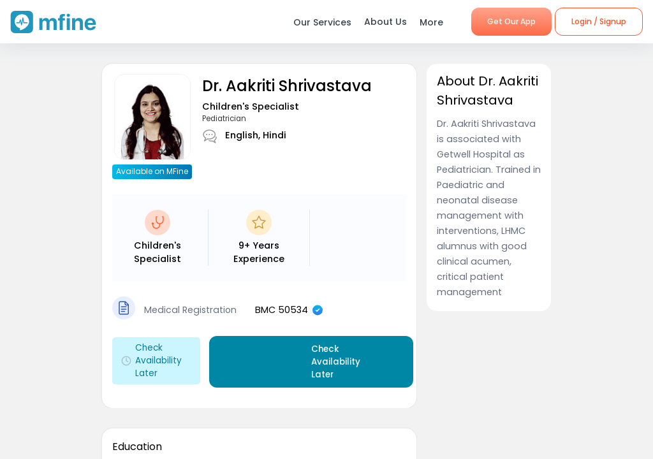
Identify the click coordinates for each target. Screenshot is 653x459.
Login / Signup (598, 21)
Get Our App (511, 21)
